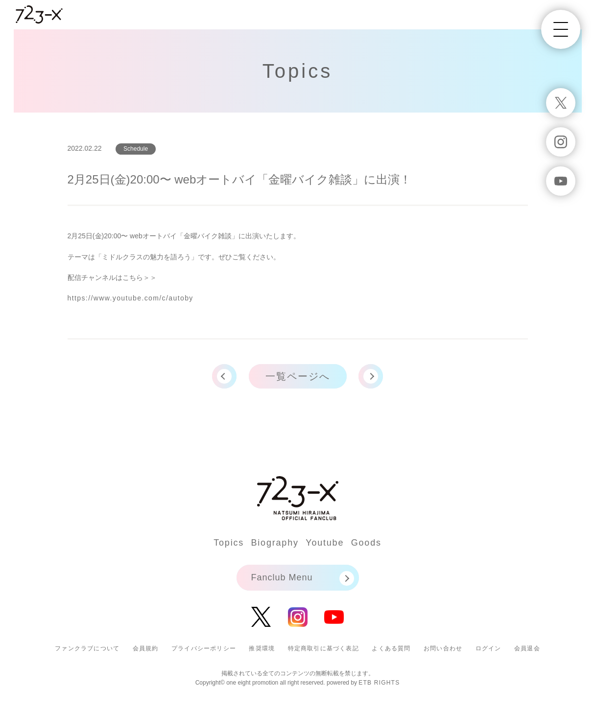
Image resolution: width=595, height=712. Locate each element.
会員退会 (527, 648)
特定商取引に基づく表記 (323, 648)
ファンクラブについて (87, 648)
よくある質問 (391, 648)
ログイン (488, 648)
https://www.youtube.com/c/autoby (130, 298)
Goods (366, 543)
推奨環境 (262, 648)
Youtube (325, 543)
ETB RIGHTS (379, 682)
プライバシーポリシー (203, 648)
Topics (229, 543)
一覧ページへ (297, 376)
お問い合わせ (443, 648)
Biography (275, 543)
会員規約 (146, 648)
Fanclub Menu (282, 577)
